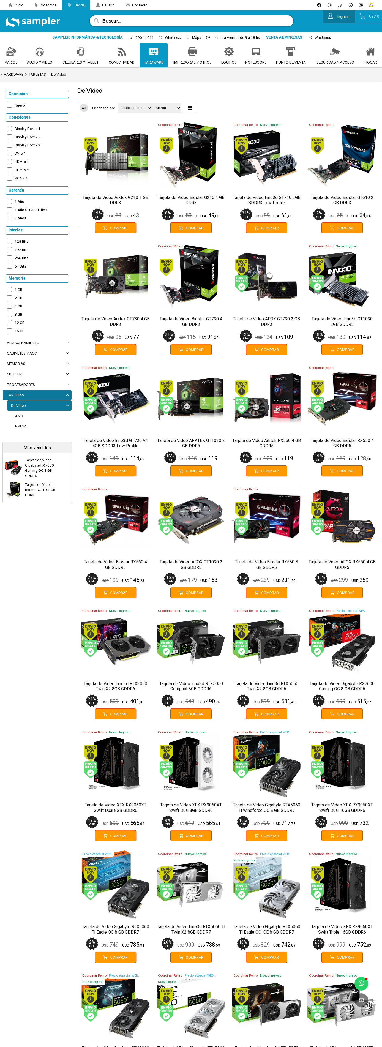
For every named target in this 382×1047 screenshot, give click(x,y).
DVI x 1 (20, 153)
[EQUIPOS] (229, 52)
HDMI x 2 (22, 170)
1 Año (19, 201)
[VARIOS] (11, 52)
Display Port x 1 (27, 128)
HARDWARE (13, 74)
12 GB (19, 322)
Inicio (13, 5)
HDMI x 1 (22, 161)
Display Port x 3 (27, 145)
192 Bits (21, 249)
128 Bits (21, 241)
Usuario (103, 5)
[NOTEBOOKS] (256, 52)
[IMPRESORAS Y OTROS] (192, 52)
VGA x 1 (21, 178)
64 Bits (20, 266)
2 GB (18, 298)
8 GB (18, 314)
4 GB (18, 306)
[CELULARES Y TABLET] (81, 52)
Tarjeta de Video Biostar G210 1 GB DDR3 (40, 489)
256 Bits (21, 258)
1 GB (18, 289)
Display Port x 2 (27, 137)
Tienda (74, 5)
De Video (58, 74)
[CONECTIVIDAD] (122, 52)
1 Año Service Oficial (31, 210)
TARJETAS (37, 74)
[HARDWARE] (153, 52)
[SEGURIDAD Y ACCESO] (335, 52)
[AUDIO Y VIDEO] (40, 52)
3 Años (20, 218)
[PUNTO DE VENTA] (291, 52)
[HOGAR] (371, 52)
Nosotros (43, 5)
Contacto (135, 5)
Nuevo (20, 105)
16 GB (19, 331)
